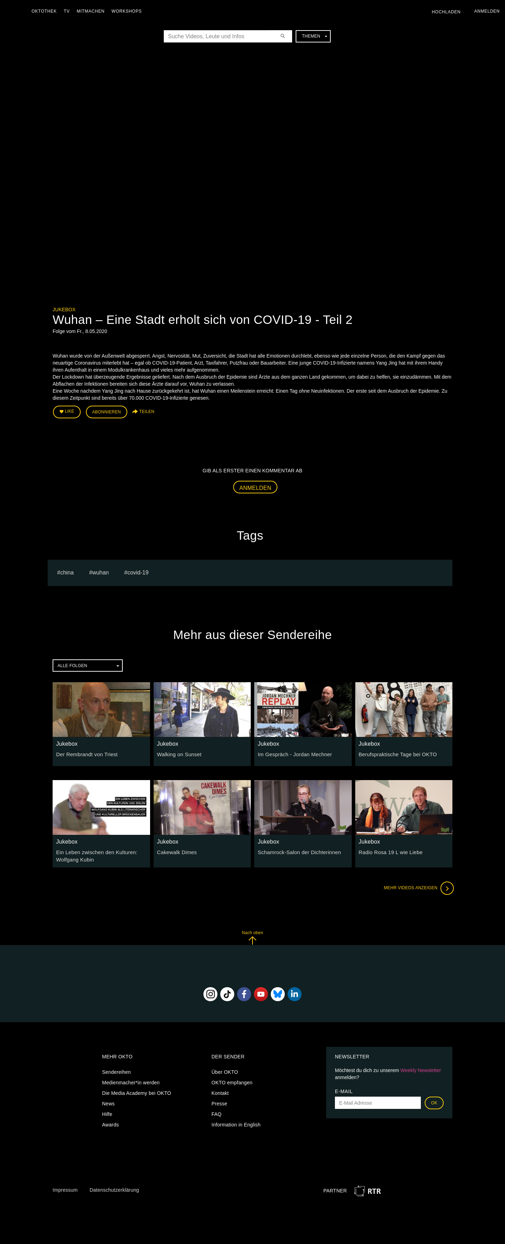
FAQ (216, 1112)
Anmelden (255, 487)
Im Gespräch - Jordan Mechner (293, 753)
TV (69, 11)
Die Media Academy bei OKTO (136, 1091)
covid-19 (137, 571)
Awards (110, 1123)
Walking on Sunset (178, 753)
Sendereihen (116, 1070)
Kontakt (220, 1091)
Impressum (65, 1188)
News (108, 1102)
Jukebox (64, 309)
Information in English (236, 1123)
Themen (314, 36)
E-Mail (344, 1089)
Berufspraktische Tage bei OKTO (396, 753)
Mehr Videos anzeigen (417, 886)
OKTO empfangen (231, 1081)
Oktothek (46, 11)
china (67, 571)
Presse (219, 1102)
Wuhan (100, 571)
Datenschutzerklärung (114, 1188)
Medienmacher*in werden (131, 1081)
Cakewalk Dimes (176, 851)
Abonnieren (106, 411)
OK (434, 1101)
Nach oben (252, 936)
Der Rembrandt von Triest (85, 753)
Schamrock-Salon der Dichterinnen (297, 851)
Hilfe (107, 1112)
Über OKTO (224, 1070)
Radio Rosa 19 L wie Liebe (389, 851)
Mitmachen (92, 11)
